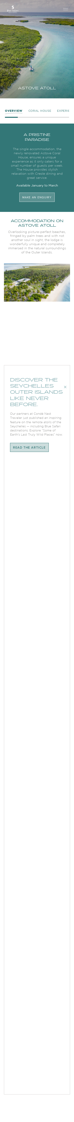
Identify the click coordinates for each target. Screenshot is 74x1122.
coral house (39, 110)
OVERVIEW (13, 110)
